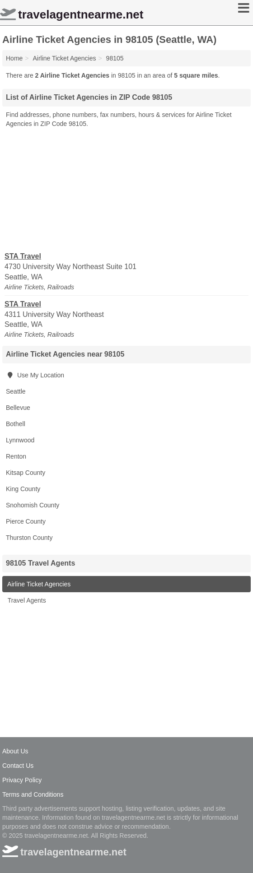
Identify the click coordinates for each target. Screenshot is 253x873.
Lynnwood (20, 440)
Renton (16, 456)
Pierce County (26, 521)
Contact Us (17, 765)
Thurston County (29, 537)
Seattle (16, 391)
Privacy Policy (22, 780)
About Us (15, 751)
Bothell (15, 423)
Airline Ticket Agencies (38, 584)
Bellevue (18, 407)
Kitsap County (25, 472)
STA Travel (23, 256)
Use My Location (35, 375)
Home (14, 58)
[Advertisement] (126, 189)
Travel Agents (26, 600)
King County (23, 488)
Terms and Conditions (32, 794)
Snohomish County (32, 505)
